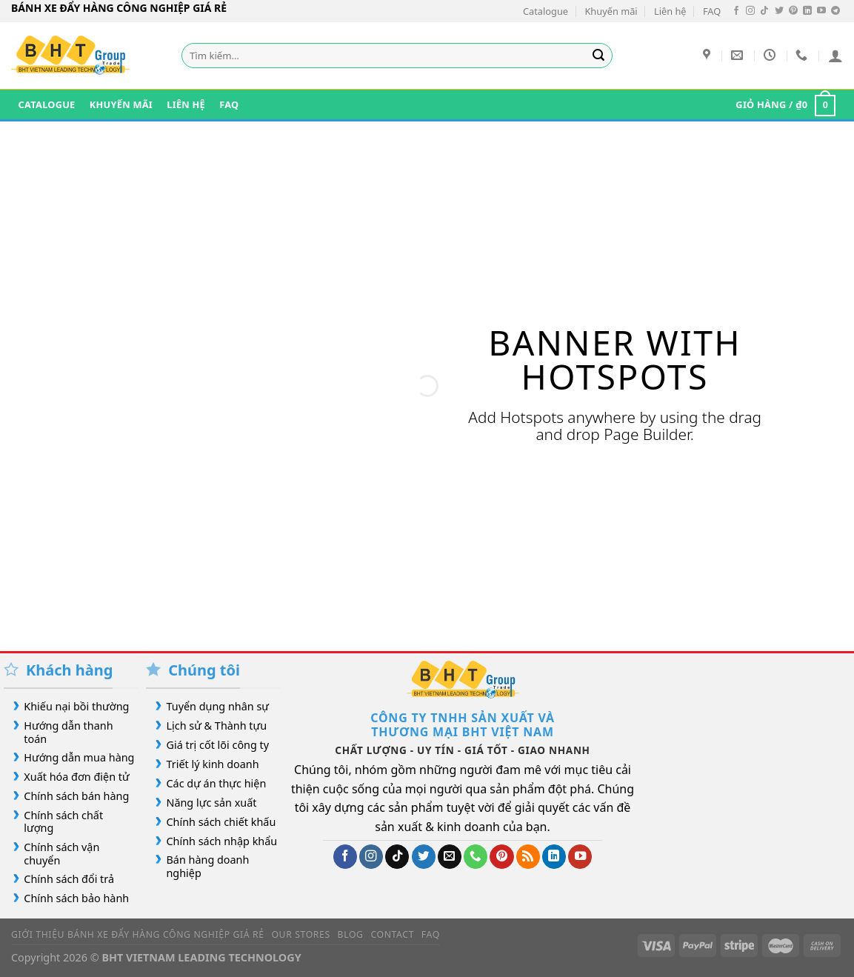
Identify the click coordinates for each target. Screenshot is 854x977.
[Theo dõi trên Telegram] (835, 11)
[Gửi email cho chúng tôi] (449, 856)
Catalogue (545, 11)
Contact (392, 934)
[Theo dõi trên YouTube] (821, 11)
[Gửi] (598, 55)
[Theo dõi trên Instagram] (750, 11)
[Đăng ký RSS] (528, 856)
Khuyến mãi (610, 11)
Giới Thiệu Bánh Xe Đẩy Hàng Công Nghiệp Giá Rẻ (137, 934)
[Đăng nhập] (835, 55)
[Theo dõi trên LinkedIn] (807, 11)
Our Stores (300, 934)
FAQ (712, 11)
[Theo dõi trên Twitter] (779, 11)
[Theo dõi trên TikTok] (764, 11)
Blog (351, 934)
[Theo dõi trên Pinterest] (793, 11)
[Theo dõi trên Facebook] (736, 11)
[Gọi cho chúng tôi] (475, 856)
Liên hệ (670, 11)
